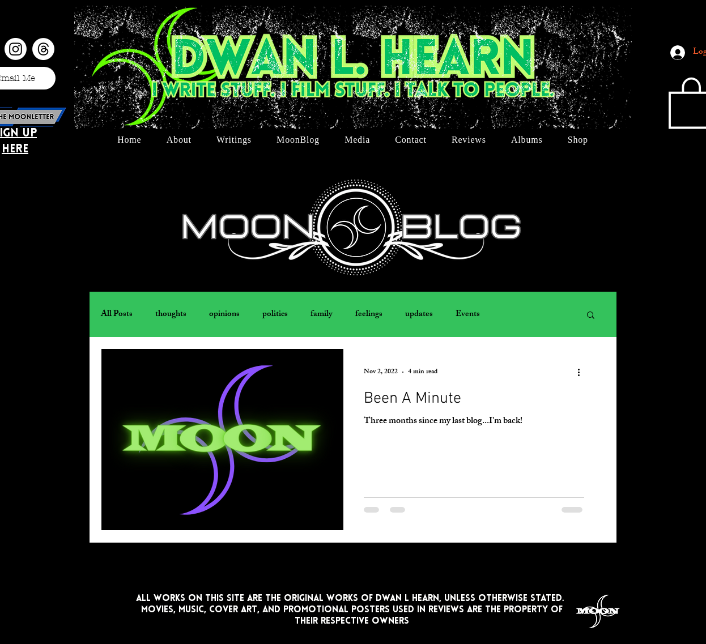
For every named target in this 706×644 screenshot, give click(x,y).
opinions (224, 315)
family (322, 315)
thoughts (170, 315)
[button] (590, 316)
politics (275, 315)
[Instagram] (16, 49)
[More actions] (582, 372)
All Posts (117, 315)
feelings (368, 315)
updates (419, 315)
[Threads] (43, 49)
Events (468, 315)
